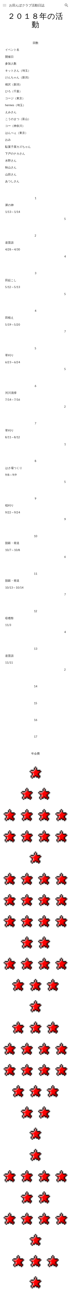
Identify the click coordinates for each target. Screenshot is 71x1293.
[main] (36, 20)
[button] (4, 5)
